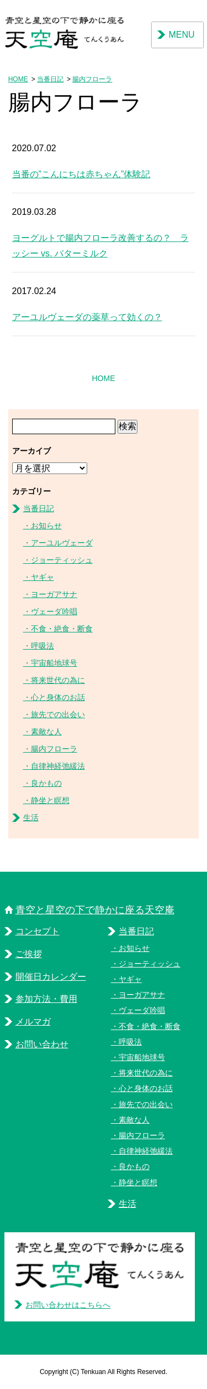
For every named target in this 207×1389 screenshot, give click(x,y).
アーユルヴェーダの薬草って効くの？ (87, 317)
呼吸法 (42, 645)
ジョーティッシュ (62, 559)
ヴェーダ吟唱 (54, 611)
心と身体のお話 (58, 697)
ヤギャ (42, 577)
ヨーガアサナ (54, 594)
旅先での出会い (58, 714)
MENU (181, 34)
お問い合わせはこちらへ (67, 1304)
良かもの (46, 783)
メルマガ (33, 1021)
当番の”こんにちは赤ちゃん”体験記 (81, 174)
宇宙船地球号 (54, 663)
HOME (18, 79)
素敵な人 (46, 731)
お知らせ (46, 525)
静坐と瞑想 (50, 800)
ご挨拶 (28, 954)
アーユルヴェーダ (62, 542)
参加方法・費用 (46, 999)
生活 (31, 817)
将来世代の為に (58, 680)
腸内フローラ (92, 79)
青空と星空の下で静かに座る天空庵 (94, 909)
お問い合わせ (41, 1044)
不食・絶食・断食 (62, 628)
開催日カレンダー (50, 976)
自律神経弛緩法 (58, 766)
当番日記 (50, 79)
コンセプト (37, 931)
